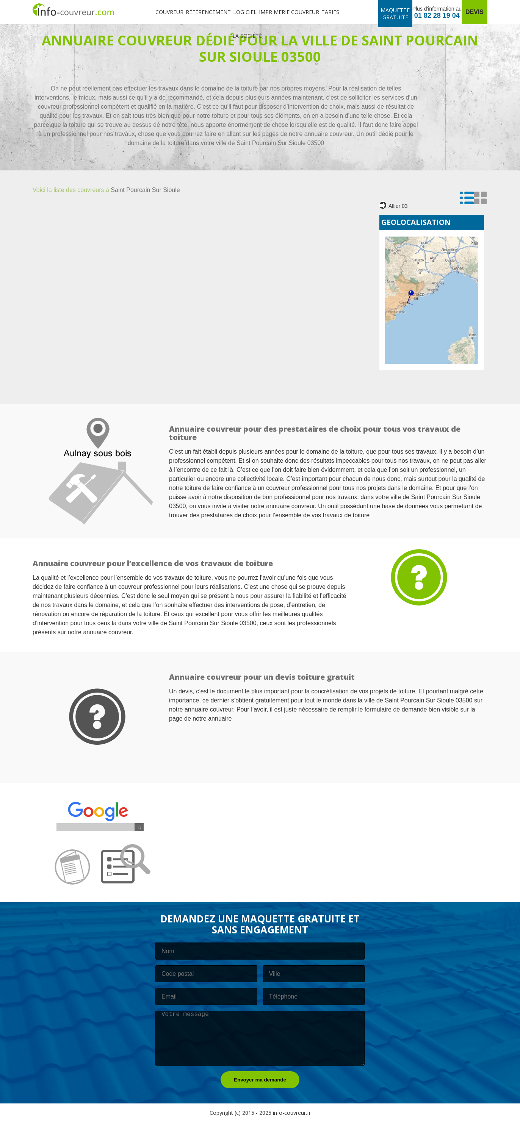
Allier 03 (393, 205)
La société (247, 35)
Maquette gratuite (395, 13)
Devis (474, 12)
